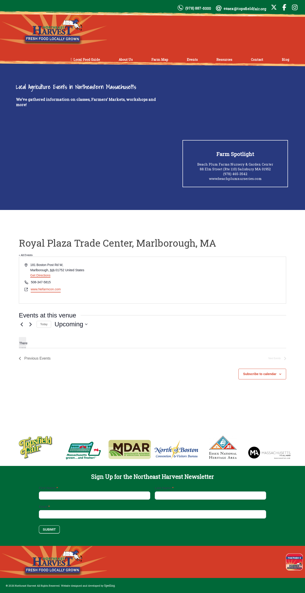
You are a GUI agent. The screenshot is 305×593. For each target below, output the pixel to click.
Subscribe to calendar (259, 374)
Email (44, 507)
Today (44, 324)
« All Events (25, 255)
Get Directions (40, 275)
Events (192, 59)
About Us (126, 59)
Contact (257, 59)
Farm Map (159, 59)
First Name (48, 488)
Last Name (164, 488)
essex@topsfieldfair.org (245, 8)
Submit (49, 529)
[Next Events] (30, 324)
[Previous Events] (21, 324)
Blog (285, 59)
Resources (224, 59)
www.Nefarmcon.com (46, 289)
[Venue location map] (218, 280)
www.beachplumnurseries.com (235, 178)
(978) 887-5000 (198, 8)
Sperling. (109, 585)
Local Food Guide (86, 59)
